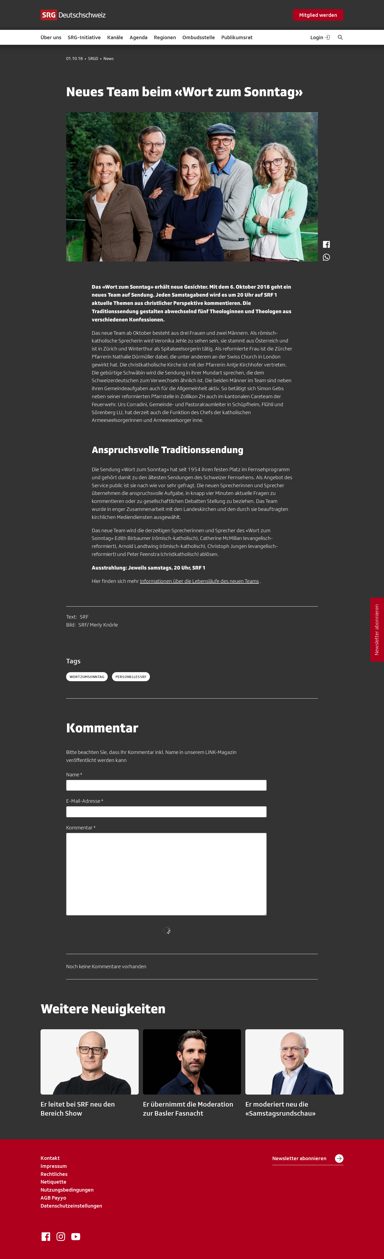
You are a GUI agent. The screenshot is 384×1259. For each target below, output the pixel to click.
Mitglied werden (318, 15)
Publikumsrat (237, 37)
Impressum (54, 1166)
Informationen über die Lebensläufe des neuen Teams (199, 581)
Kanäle (115, 37)
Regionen (165, 37)
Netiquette (53, 1182)
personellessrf (130, 677)
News (108, 58)
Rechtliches (54, 1174)
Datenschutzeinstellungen (71, 1206)
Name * (74, 774)
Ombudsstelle (198, 37)
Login (320, 37)
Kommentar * (80, 827)
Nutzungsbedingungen (67, 1190)
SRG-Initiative (84, 37)
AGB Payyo (53, 1198)
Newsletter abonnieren (307, 1158)
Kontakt (50, 1158)
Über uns (51, 37)
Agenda (138, 37)
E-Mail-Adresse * (84, 801)
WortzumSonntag (87, 677)
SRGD (93, 58)
